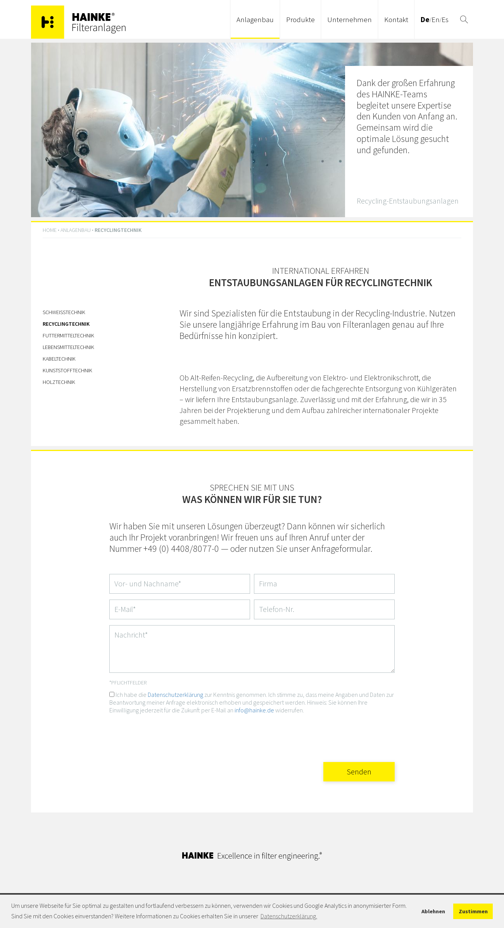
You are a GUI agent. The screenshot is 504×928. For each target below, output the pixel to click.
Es (445, 19)
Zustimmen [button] (473, 911)
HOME (50, 229)
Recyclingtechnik (66, 323)
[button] (464, 19)
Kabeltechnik (59, 358)
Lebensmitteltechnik (68, 347)
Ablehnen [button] (433, 911)
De (425, 19)
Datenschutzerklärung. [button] (289, 916)
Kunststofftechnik (67, 370)
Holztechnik (59, 381)
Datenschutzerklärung (175, 694)
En (436, 19)
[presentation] (336, 735)
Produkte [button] (300, 19)
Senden (359, 771)
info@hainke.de (254, 710)
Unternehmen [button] (349, 19)
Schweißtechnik (64, 312)
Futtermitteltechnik (68, 335)
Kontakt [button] (396, 19)
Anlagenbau (75, 229)
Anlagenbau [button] (255, 19)
